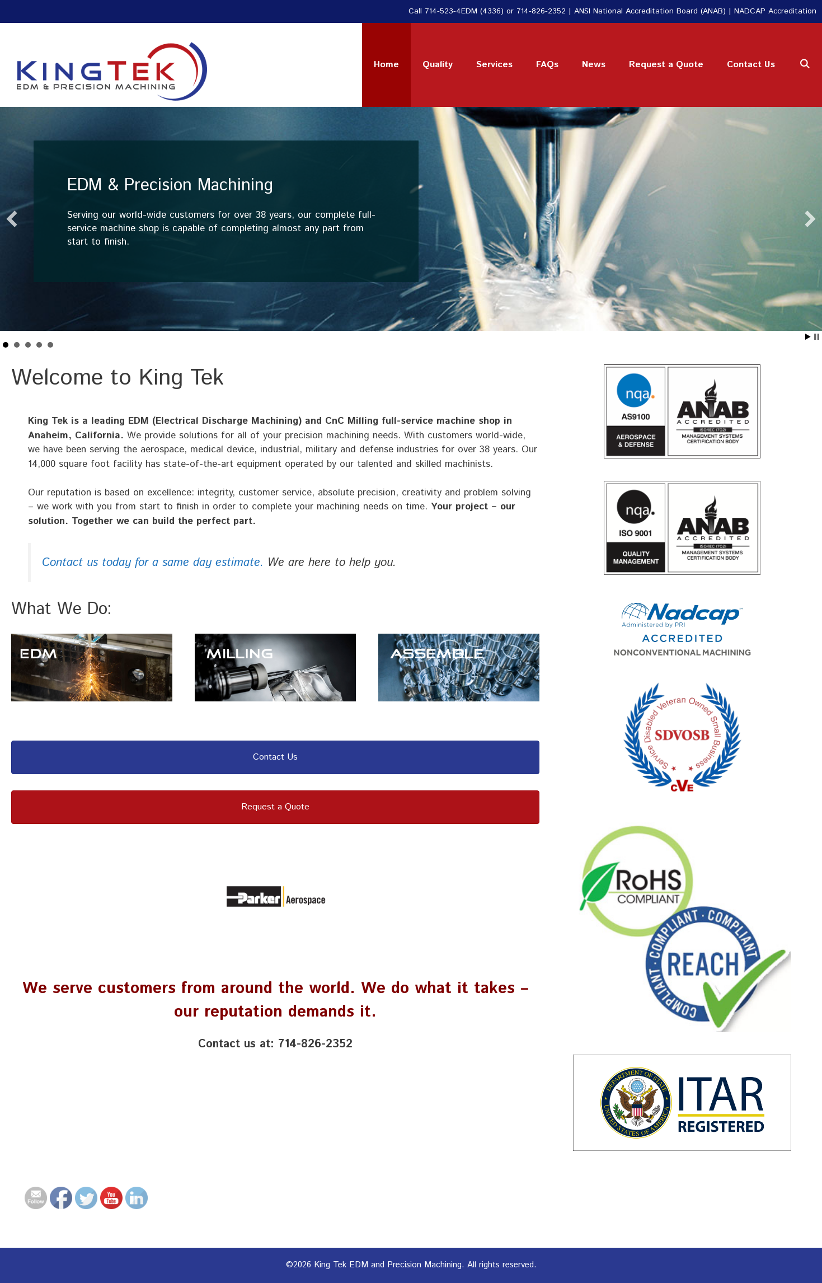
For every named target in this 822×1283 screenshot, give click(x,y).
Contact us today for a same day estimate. (153, 562)
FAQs (547, 64)
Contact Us (751, 64)
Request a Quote (666, 64)
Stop (816, 337)
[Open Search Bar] (804, 65)
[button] (12, 219)
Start (808, 337)
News (593, 64)
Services (494, 64)
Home (386, 64)
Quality (437, 64)
